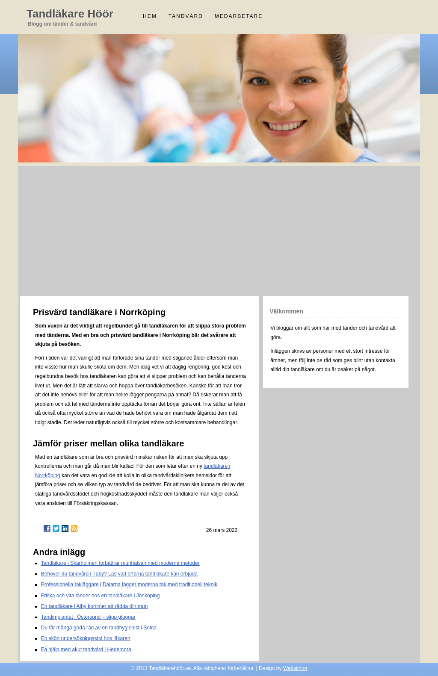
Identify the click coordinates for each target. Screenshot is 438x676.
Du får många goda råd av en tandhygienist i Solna (99, 628)
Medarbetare (239, 16)
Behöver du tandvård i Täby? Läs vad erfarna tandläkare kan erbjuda (119, 574)
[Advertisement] (219, 230)
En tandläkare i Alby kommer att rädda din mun (94, 606)
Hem (150, 16)
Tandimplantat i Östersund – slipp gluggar (88, 617)
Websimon (295, 668)
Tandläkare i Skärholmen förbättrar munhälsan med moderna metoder (120, 563)
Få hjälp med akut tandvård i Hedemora (86, 649)
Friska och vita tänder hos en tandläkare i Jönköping (100, 596)
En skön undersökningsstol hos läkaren (85, 638)
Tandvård (186, 16)
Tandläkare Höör (70, 13)
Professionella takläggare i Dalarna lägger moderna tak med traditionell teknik (129, 584)
